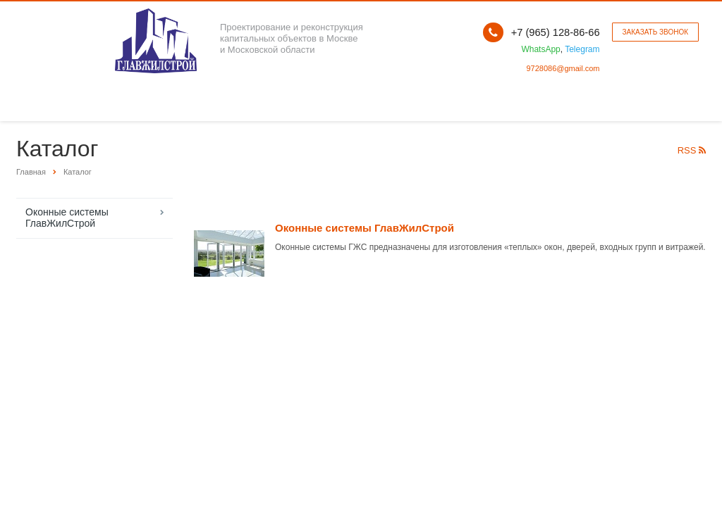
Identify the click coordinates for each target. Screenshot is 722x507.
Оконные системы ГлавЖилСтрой (67, 217)
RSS (692, 150)
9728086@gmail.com (562, 68)
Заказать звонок (655, 32)
